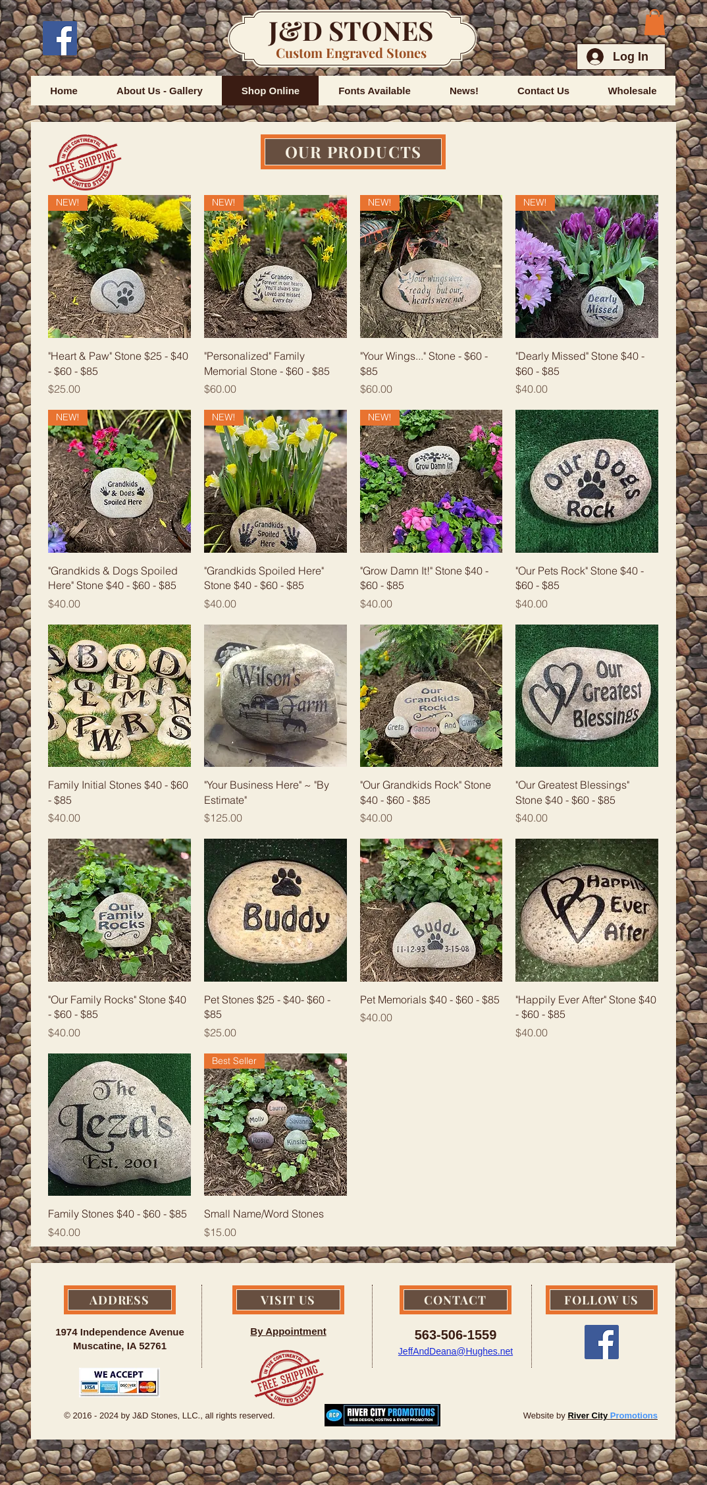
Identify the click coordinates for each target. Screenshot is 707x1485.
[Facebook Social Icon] (60, 38)
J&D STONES (351, 30)
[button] (655, 22)
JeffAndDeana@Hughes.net (455, 1351)
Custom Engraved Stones (351, 52)
